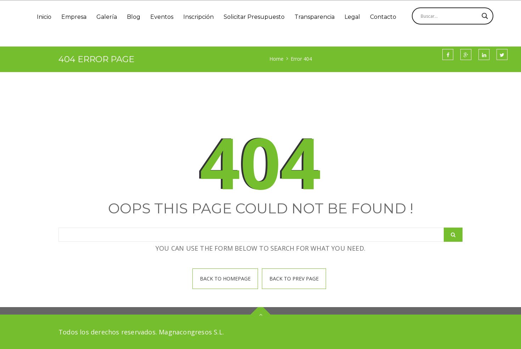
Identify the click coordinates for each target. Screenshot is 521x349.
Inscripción (198, 16)
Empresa (73, 16)
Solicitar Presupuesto (254, 16)
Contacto (383, 16)
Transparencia (315, 16)
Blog (133, 16)
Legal (352, 16)
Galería (106, 16)
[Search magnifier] (485, 16)
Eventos (161, 16)
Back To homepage (225, 278)
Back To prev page (294, 278)
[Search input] (449, 16)
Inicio (44, 16)
